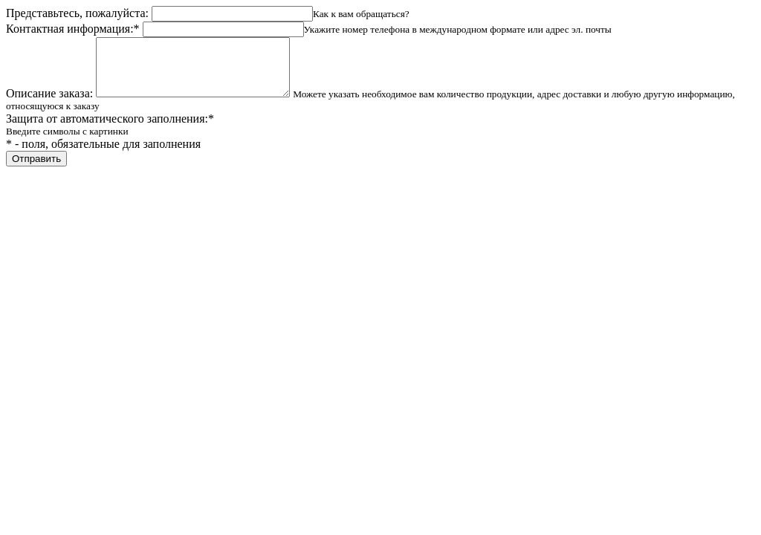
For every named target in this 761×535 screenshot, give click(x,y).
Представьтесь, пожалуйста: (77, 13)
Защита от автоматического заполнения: (110, 129)
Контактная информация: (73, 28)
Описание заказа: (49, 104)
